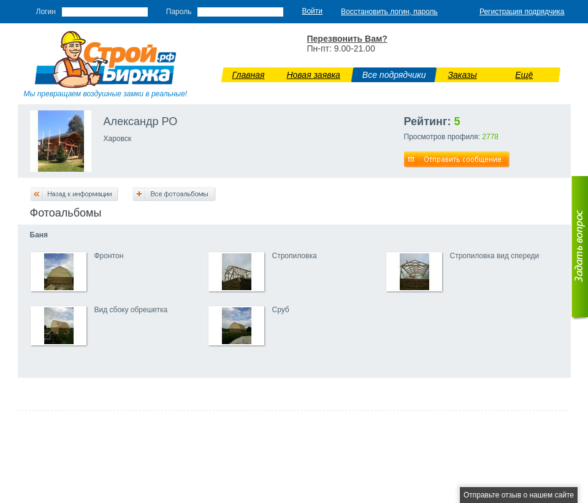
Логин (46, 11)
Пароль (179, 11)
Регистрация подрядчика (522, 11)
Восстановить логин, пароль (389, 11)
